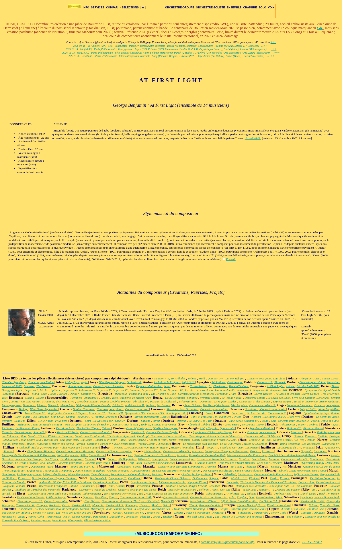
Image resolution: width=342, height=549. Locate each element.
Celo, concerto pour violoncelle (290, 420)
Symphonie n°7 (331, 443)
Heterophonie (152, 451)
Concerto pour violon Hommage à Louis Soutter (70, 447)
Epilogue (87, 439)
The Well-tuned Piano (199, 516)
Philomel (280, 382)
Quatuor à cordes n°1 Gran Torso (154, 455)
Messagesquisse (11, 405)
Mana (36, 393)
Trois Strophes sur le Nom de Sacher (87, 424)
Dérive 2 (117, 405)
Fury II (113, 497)
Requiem (20, 420)
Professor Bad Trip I (287, 493)
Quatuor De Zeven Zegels (162, 432)
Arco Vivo (295, 416)
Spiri (88, 420)
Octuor (311, 439)
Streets (137, 466)
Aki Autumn (26, 508)
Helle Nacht (46, 420)
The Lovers (43, 386)
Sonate (112, 459)
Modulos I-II (239, 478)
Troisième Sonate (87, 401)
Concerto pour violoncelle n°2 (249, 508)
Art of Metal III (235, 493)
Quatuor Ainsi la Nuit (125, 424)
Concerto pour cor (137, 409)
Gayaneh (306, 451)
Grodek (105, 397)
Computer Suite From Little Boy (47, 493)
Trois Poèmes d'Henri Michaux (237, 462)
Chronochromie (141, 470)
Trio (5, 397)
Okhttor (75, 393)
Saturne (146, 420)
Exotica (255, 451)
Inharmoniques (92, 493)
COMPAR (112, 7)
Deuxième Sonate (255, 397)
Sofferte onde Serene (306, 474)
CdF (320, 28)
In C (315, 489)
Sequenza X (244, 390)
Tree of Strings (330, 393)
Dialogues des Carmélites (251, 485)
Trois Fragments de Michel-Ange (132, 397)
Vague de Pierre (197, 482)
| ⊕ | (143, 7)
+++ (273, 42)
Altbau (120, 485)
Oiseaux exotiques (118, 470)
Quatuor (88, 497)
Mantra (156, 505)
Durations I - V (65, 428)
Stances (9, 451)
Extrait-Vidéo (253, 138)
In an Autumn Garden (119, 508)
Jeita (167, 386)
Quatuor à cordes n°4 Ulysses (262, 436)
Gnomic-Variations (77, 416)
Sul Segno (237, 466)
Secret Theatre (263, 393)
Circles (44, 390)
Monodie (254, 439)
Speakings (164, 443)
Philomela (61, 420)
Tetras (157, 516)
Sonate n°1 (138, 432)
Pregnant (309, 447)
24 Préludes (199, 478)
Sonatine (192, 397)
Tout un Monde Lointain (48, 424)
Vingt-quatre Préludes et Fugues (67, 413)
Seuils (166, 416)
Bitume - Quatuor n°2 (82, 485)
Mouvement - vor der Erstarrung (247, 455)
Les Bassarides (311, 443)
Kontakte (55, 505)
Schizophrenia (215, 493)
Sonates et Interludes (300, 405)
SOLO (262, 7)
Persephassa (101, 516)
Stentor (275, 466)
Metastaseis (9, 516)
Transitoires (51, 439)
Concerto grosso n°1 (30, 501)
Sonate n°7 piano (43, 512)
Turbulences (124, 466)
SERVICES (97, 7)
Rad (111, 485)
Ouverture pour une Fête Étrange (22, 459)
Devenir (182, 420)
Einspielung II (118, 478)
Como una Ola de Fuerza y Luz (273, 474)
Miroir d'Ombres (308, 424)
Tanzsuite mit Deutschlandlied (207, 455)
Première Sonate (210, 397)
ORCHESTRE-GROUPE (179, 7)
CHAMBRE (250, 7)
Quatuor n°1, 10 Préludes (170, 378)
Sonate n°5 (154, 512)
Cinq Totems (92, 501)
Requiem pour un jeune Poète (48, 520)
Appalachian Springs (317, 413)
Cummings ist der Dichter (255, 401)
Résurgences (288, 424)
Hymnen (144, 505)
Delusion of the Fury (106, 482)
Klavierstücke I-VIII (313, 501)
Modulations (11, 439)
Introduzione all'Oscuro (204, 501)
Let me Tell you (235, 378)
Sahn (44, 393)
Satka (53, 393)
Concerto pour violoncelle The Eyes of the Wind (130, 501)
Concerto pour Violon (41, 382)
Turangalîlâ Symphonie (59, 470)
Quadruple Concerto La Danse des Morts (162, 436)
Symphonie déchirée (262, 428)
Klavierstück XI (25, 505)
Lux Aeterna (259, 459)
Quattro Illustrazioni (176, 497)
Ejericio (254, 478)
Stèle (83, 455)
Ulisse (238, 416)
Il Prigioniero (223, 416)
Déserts (179, 512)
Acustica (197, 451)
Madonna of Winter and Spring (55, 443)
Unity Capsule (209, 428)
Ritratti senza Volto (278, 505)
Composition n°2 (134, 512)
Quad (265, 420)
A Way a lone (142, 508)
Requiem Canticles (210, 505)
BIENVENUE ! (312, 542)
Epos (336, 424)
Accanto (182, 455)
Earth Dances (311, 393)
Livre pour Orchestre (270, 462)
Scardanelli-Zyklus (28, 447)
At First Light (275, 386)
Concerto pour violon (312, 382)
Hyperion (23, 466)
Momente (98, 505)
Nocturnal (218, 512)
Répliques (251, 466)
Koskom (257, 416)
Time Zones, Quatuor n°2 (244, 420)
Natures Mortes (282, 439)
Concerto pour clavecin (261, 432)
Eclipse (313, 505)
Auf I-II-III (188, 382)
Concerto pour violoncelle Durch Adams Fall (216, 436)
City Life (225, 489)
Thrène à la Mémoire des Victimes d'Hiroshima (268, 482)
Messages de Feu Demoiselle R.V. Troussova (29, 455)
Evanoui (90, 459)
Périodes (310, 436)
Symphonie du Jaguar (144, 482)
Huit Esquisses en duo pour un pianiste (170, 493)
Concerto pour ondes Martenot (75, 451)
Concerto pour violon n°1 (95, 432)
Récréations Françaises (53, 485)
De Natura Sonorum (322, 478)
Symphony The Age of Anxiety (322, 390)
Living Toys (72, 382)
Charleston (220, 386)
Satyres (214, 478)
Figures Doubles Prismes (116, 401)
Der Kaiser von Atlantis (16, 512)
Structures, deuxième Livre (58, 401)
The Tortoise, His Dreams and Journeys (239, 516)
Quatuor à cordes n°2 (294, 459)
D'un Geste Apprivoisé (44, 409)
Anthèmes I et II (135, 405)
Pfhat (279, 497)
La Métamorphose (72, 459)
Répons (41, 405)
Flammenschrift (277, 413)
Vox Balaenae (41, 416)
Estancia (7, 432)
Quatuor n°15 (156, 413)
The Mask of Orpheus (287, 393)
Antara (290, 386)
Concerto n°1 (97, 413)
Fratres (285, 478)
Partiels (323, 436)
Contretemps (235, 382)
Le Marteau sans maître (26, 401)
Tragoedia (121, 393)
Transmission (198, 386)
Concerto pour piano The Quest (137, 489)
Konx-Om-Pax (265, 497)
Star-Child (57, 416)
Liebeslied (229, 474)
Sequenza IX (176, 390)
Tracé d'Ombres (239, 386)
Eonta (22, 516)
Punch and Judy (139, 393)
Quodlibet (134, 478)
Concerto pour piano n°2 (29, 432)
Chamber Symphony (14, 382)
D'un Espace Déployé (112, 382)
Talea (123, 439)
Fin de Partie (97, 455)
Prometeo (24, 478)
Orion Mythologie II (138, 428)
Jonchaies (132, 516)
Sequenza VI (120, 390)
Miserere (296, 432)
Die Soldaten (295, 516)
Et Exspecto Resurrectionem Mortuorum (176, 470)
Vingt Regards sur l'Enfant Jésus (23, 470)
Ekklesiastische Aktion (97, 520)
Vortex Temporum (180, 439)
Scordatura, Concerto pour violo (265, 409)
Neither (106, 428)
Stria (209, 413)
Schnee (192, 378)
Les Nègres (52, 459)
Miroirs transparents (147, 416)
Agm (234, 393)
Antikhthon (117, 516)
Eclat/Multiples (188, 401)
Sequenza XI (261, 390)
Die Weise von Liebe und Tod (74, 512)
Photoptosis (75, 520)
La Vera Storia (204, 390)
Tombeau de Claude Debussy (173, 478)
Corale (189, 390)
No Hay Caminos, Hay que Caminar (54, 478)
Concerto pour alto (56, 501)
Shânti (207, 424)
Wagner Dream (146, 443)
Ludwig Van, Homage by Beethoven (226, 451)
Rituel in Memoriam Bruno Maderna (317, 401)
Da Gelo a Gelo (269, 501)
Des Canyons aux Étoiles (218, 470)
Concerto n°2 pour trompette (114, 451)
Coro (163, 390)
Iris (284, 466)
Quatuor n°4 (216, 378)
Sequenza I (32, 390)
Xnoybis (242, 497)
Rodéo (335, 413)
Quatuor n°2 (265, 382)
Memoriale (67, 405)
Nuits (66, 516)
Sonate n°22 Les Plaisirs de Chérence (50, 436)
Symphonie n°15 (135, 413)
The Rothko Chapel (88, 428)
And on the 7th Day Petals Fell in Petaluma (65, 482)
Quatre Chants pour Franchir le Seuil (215, 439)
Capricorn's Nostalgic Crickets (98, 489)
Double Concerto (84, 409)
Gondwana (9, 474)
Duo (252, 497)
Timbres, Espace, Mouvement (159, 424)
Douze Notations (175, 397)
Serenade (9, 393)
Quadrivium (38, 466)
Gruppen (42, 505)
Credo (274, 478)
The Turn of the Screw (216, 405)
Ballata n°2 (294, 428)
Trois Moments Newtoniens (120, 493)
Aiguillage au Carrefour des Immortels (37, 489)
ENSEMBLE (234, 7)
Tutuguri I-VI (266, 489)
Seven (261, 424)
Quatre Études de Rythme (90, 470)
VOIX (271, 7)
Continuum (317, 459)
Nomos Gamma (81, 516)
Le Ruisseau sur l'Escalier (110, 420)
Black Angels (23, 416)
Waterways (98, 508)
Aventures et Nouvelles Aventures (217, 459)
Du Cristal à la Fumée (31, 497)
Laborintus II (87, 390)
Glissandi (144, 459)
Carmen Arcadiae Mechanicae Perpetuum (203, 393)
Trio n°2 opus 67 (35, 413)
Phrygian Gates (311, 378)
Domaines (205, 401)
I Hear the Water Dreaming (188, 508)
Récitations (218, 382)
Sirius (166, 505)
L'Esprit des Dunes (54, 474)
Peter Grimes (192, 405)
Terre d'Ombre (100, 474)
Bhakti (31, 443)
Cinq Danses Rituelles (41, 451)
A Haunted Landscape (104, 416)
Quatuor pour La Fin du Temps (321, 466)
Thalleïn (168, 516)
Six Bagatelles (127, 459)
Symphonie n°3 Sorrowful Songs (212, 432)
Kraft (131, 462)
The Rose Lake (316, 508)
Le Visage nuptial (232, 397)
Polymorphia (306, 482)
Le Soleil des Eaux (279, 397)
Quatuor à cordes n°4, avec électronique (111, 443)
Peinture (7, 420)
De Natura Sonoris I (328, 482)
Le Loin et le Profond (167, 382)
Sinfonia (135, 390)
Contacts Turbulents (313, 512)
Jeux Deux (333, 462)
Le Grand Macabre (26, 462)
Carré (66, 505)
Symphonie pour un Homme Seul (320, 497)
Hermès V (167, 501)
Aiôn (232, 497)
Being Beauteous (290, 443)
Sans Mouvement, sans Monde (308, 470)
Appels (335, 455)
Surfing (30, 397)
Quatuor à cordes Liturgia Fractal (186, 485)
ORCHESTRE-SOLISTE (210, 7)
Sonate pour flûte (279, 485)
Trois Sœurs (232, 424)
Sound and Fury (80, 466)
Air (130, 455)
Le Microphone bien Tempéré (201, 443)
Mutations (75, 493)
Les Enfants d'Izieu (275, 416)
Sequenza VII (150, 390)
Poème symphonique (182, 459)
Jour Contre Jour (31, 439)
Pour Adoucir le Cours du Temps (130, 474)
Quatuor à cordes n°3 (262, 405)
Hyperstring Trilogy (313, 462)
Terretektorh (54, 516)
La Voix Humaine (302, 485)
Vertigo (63, 393)
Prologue (334, 436)
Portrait (231, 259)
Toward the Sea (161, 508)
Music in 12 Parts (67, 432)
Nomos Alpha (36, 516)
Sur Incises (164, 405)
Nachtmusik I (98, 478)
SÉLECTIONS (129, 7)
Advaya (81, 443)
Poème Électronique (198, 512)
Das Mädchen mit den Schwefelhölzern (292, 455)
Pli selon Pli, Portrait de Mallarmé (155, 401)
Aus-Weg (299, 439)
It (210, 386)
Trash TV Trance (329, 493)
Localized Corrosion (232, 447)
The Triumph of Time (164, 393)
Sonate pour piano (79, 386)
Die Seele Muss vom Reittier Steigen (147, 447)
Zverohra (211, 466)
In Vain (266, 439)
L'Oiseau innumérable (172, 482)
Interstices (252, 447)
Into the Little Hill (308, 386)
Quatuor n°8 (115, 413)
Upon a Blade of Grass (251, 505)
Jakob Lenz (250, 489)
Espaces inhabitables (149, 386)
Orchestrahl (134, 382)
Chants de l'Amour (105, 439)
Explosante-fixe (282, 401)
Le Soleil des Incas (327, 416)
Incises (150, 405)
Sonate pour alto (176, 413)
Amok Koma (309, 493)
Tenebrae (118, 447)
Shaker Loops (330, 378)
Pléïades (145, 516)
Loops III (212, 447)
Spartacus (320, 451)
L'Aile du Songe (56, 497)
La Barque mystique (29, 474)
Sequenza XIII (279, 390)
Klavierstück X (115, 505)
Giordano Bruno (313, 428)
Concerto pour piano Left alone (266, 378)
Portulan (157, 474)
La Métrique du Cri (289, 447)
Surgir (157, 420)
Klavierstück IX (81, 505)
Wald (202, 378)
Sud (141, 493)
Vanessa (29, 386)
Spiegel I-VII (308, 409)
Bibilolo (284, 470)
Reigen (40, 397)
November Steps (330, 505)
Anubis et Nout (158, 439)
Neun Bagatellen (329, 409)
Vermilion (101, 497)
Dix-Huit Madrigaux (165, 428)
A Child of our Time (293, 508)
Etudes (51, 462)
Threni (193, 505)
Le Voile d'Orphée (231, 443)
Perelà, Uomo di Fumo (325, 420)
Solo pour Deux (70, 439)
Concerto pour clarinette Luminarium (180, 466)
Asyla (84, 382)
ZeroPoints (249, 424)
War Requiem (239, 405)
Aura (139, 462)
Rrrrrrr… (268, 451)
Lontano (274, 459)
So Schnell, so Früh (201, 420)
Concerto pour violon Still (136, 497)
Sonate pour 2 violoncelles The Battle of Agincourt (105, 436)
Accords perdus (137, 439)
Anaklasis (233, 482)
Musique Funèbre (206, 462)
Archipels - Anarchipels (84, 397)
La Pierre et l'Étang (28, 428)
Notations (29, 405)
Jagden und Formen (288, 489)
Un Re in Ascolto (225, 390)
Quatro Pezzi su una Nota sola (208, 497)
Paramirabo (261, 512)
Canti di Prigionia (202, 416)
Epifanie (56, 390)
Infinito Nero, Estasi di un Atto (239, 501)
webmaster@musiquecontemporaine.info (227, 542)
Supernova (238, 413)
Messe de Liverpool (256, 443)
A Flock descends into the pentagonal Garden (62, 508)
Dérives (299, 436)
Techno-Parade (256, 413)
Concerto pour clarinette (108, 386)
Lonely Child (279, 512)
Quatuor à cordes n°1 (176, 451)
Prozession (144, 485)
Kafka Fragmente (68, 455)
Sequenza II (70, 390)
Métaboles (24, 424)
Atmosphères (160, 459)
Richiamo (8, 428)
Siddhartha (245, 512)
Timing (23, 409)
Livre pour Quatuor (304, 397)
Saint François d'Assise (249, 470)
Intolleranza (245, 474)
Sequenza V (104, 390)
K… (94, 466)
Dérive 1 (53, 405)
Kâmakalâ (194, 424)
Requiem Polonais (14, 485)
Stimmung (131, 505)
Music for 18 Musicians (182, 489)
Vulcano (252, 493)
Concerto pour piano (327, 405)
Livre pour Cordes (225, 401)
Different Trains (209, 489)
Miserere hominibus (182, 447)
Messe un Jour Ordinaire (182, 409)
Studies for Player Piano (197, 474)
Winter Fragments (79, 474)
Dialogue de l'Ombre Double (93, 405)
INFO (86, 7)
